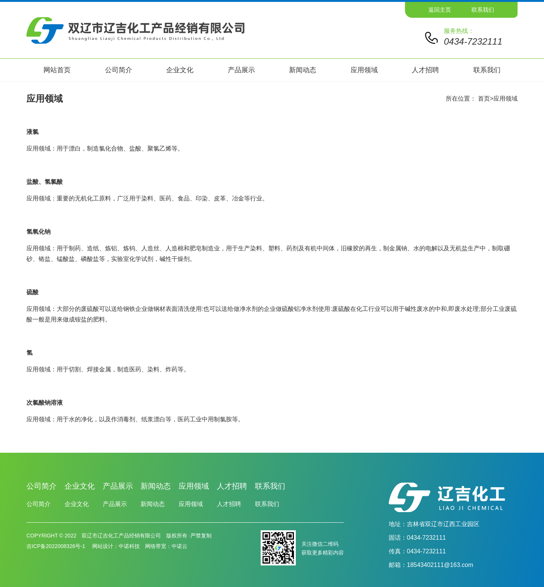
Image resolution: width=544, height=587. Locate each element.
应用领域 (364, 70)
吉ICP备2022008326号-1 (56, 546)
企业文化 (179, 70)
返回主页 (439, 9)
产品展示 (241, 70)
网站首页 (57, 70)
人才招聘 (425, 70)
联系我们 (482, 9)
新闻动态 (302, 70)
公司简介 (118, 70)
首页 (484, 98)
